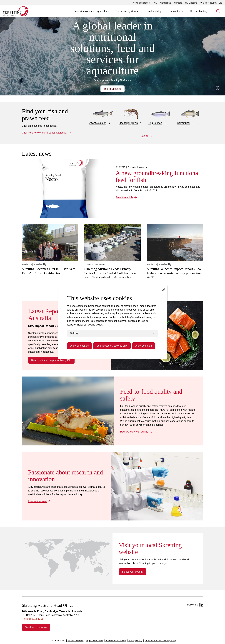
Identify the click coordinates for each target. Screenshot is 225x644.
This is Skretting (112, 88)
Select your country (132, 571)
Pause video (218, 88)
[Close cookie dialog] (163, 289)
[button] (128, 11)
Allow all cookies (79, 345)
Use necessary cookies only (111, 345)
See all (144, 136)
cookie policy (95, 324)
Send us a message (36, 627)
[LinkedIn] (201, 605)
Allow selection (143, 345)
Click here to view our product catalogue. (44, 132)
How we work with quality (134, 431)
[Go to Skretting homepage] (15, 11)
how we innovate (37, 501)
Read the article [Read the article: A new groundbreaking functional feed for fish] (124, 197)
